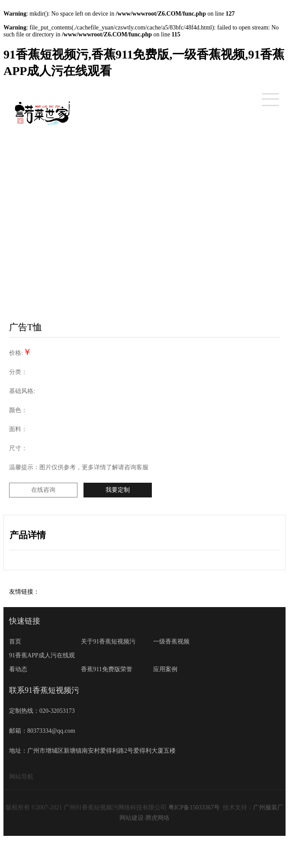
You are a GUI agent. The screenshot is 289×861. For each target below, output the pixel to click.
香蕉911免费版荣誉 (106, 669)
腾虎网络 (157, 818)
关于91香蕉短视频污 (108, 641)
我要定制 (118, 490)
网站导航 (21, 776)
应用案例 (165, 669)
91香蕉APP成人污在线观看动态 (42, 662)
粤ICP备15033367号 (194, 807)
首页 (15, 641)
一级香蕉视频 (171, 641)
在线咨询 (43, 490)
